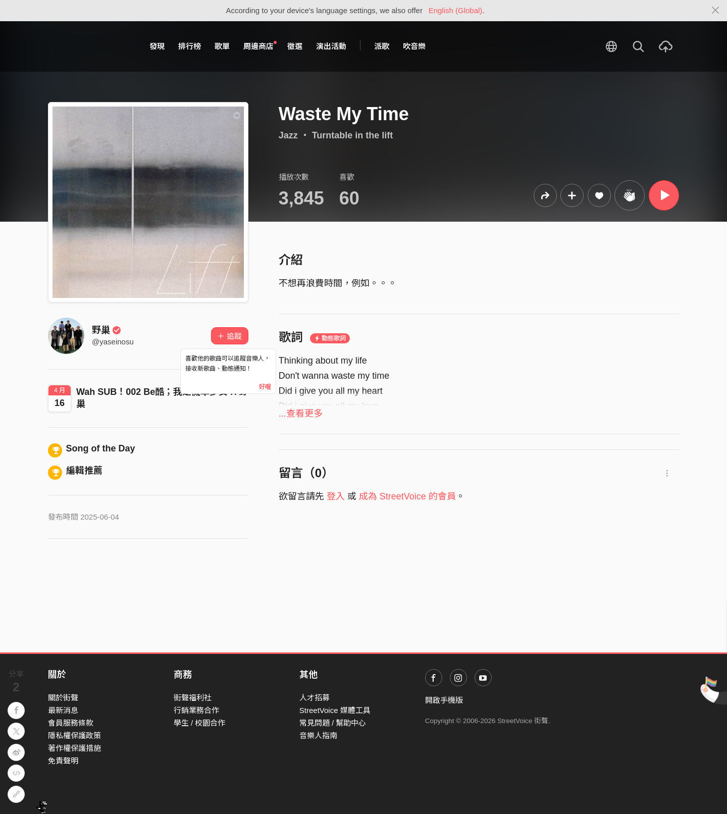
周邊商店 (260, 46)
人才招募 (314, 697)
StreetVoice (89, 46)
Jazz (288, 135)
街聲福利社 (193, 697)
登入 (336, 496)
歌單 (222, 46)
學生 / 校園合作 (200, 723)
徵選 (294, 46)
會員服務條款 (70, 723)
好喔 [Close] (265, 386)
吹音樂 (414, 46)
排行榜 (189, 46)
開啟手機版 (444, 700)
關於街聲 (63, 697)
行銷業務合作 (196, 710)
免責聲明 (63, 760)
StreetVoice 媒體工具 (335, 710)
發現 (157, 46)
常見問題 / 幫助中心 (333, 723)
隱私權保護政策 (74, 735)
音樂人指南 (318, 735)
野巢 (106, 330)
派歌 (381, 46)
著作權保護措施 (74, 748)
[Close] (715, 11)
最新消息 (63, 710)
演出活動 (331, 46)
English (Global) (456, 10)
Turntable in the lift (352, 135)
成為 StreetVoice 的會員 (407, 496)
